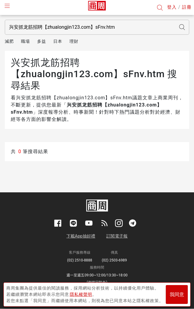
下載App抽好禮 (81, 236)
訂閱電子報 (117, 236)
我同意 (177, 294)
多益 (41, 41)
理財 (73, 41)
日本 (57, 41)
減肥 (9, 41)
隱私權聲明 (81, 294)
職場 (25, 41)
